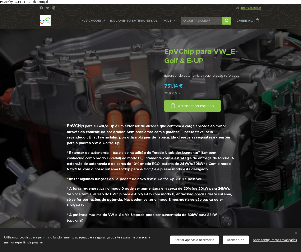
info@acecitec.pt (251, 8)
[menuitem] (92, 20)
